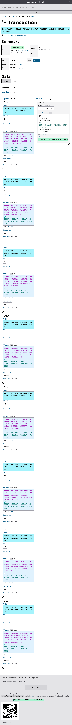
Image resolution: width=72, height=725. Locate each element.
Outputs (41, 98)
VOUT (5, 116)
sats (50, 105)
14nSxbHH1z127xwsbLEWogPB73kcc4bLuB (53, 139)
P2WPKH (10, 155)
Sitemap (22, 678)
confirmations (23, 50)
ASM (12, 131)
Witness (6, 131)
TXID (5, 105)
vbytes (19, 64)
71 (5, 475)
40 (5, 546)
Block (13, 16)
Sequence (7, 159)
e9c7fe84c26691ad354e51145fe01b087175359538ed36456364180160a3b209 (18, 396)
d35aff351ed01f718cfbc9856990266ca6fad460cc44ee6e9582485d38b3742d (18, 609)
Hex (14, 81)
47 (5, 404)
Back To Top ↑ (36, 687)
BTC (47, 105)
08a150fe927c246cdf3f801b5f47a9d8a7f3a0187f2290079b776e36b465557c (18, 182)
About (4, 678)
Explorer (4, 16)
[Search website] (36, 7)
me (31, 696)
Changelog (33, 678)
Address (34, 16)
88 (5, 333)
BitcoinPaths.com (19, 681)
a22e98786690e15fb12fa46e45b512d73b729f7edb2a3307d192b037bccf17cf (18, 253)
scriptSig (6, 123)
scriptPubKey (43, 113)
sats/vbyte (20, 68)
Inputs (6, 98)
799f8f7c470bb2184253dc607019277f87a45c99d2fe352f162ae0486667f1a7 (18, 538)
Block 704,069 (17, 47)
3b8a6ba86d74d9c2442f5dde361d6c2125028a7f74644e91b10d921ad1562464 (18, 324)
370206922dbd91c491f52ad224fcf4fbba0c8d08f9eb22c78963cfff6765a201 (18, 110)
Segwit (36, 60)
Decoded (6, 81)
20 (5, 618)
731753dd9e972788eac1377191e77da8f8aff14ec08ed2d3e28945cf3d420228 (18, 467)
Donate (12, 678)
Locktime (6, 92)
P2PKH (45, 134)
